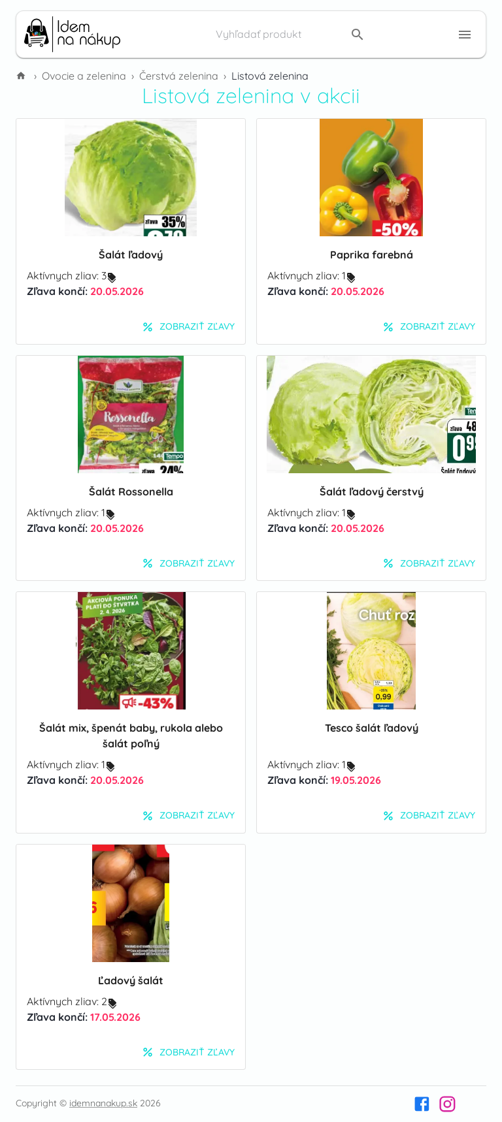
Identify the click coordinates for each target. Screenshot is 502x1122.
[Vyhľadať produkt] (279, 34)
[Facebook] (422, 1104)
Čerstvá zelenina (178, 75)
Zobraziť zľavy (188, 327)
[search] (357, 34)
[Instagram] (447, 1104)
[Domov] (22, 75)
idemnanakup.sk (103, 1103)
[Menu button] (465, 35)
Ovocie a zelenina (84, 75)
